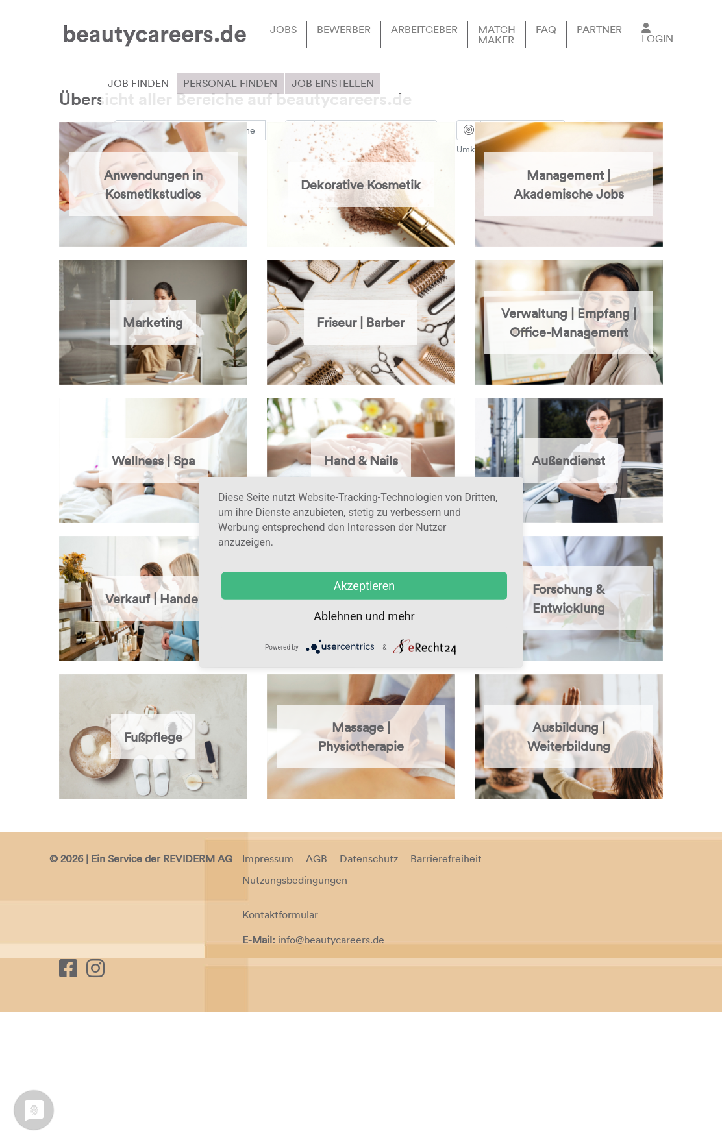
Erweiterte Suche (156, 173)
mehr (401, 616)
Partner (599, 29)
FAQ (546, 29)
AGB (316, 989)
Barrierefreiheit (446, 989)
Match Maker (497, 34)
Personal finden (230, 83)
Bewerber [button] (344, 29)
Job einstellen (333, 83)
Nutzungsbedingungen (294, 1010)
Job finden (138, 83)
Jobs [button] (283, 29)
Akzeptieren (364, 585)
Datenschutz (369, 989)
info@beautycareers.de (331, 1071)
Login (657, 38)
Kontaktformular (280, 1046)
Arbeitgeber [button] (424, 29)
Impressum (267, 989)
